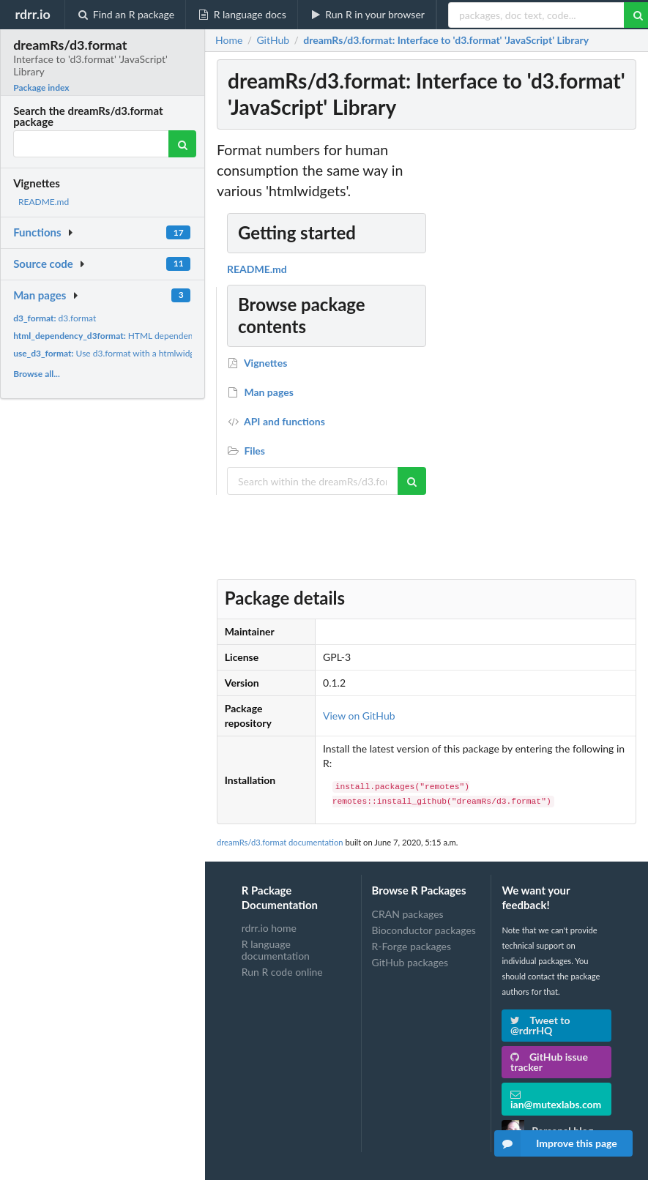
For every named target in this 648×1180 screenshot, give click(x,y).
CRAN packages (408, 914)
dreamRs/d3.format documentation (280, 842)
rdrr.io (32, 14)
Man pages (39, 295)
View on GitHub (359, 715)
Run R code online (282, 972)
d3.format (54, 318)
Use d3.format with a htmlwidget (107, 353)
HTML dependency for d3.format (134, 335)
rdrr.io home (269, 928)
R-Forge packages (411, 946)
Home (228, 40)
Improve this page (555, 1143)
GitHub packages (410, 962)
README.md (43, 201)
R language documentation (276, 950)
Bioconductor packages (424, 930)
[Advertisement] (529, 359)
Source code (43, 263)
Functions (37, 232)
